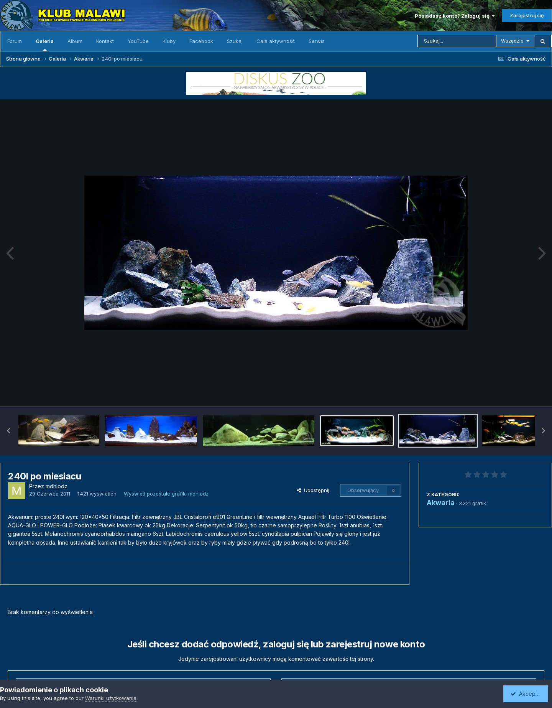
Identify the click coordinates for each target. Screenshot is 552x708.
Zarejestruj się (527, 15)
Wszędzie (512, 41)
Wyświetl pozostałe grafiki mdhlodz (166, 494)
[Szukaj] (457, 41)
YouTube (138, 41)
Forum (14, 41)
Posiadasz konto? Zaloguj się (455, 16)
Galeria (45, 44)
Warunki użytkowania (110, 698)
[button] (8, 430)
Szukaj (235, 41)
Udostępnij (313, 490)
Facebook (201, 41)
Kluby (169, 41)
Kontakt (105, 41)
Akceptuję (527, 693)
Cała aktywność (275, 41)
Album (74, 41)
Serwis (317, 41)
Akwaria (441, 503)
